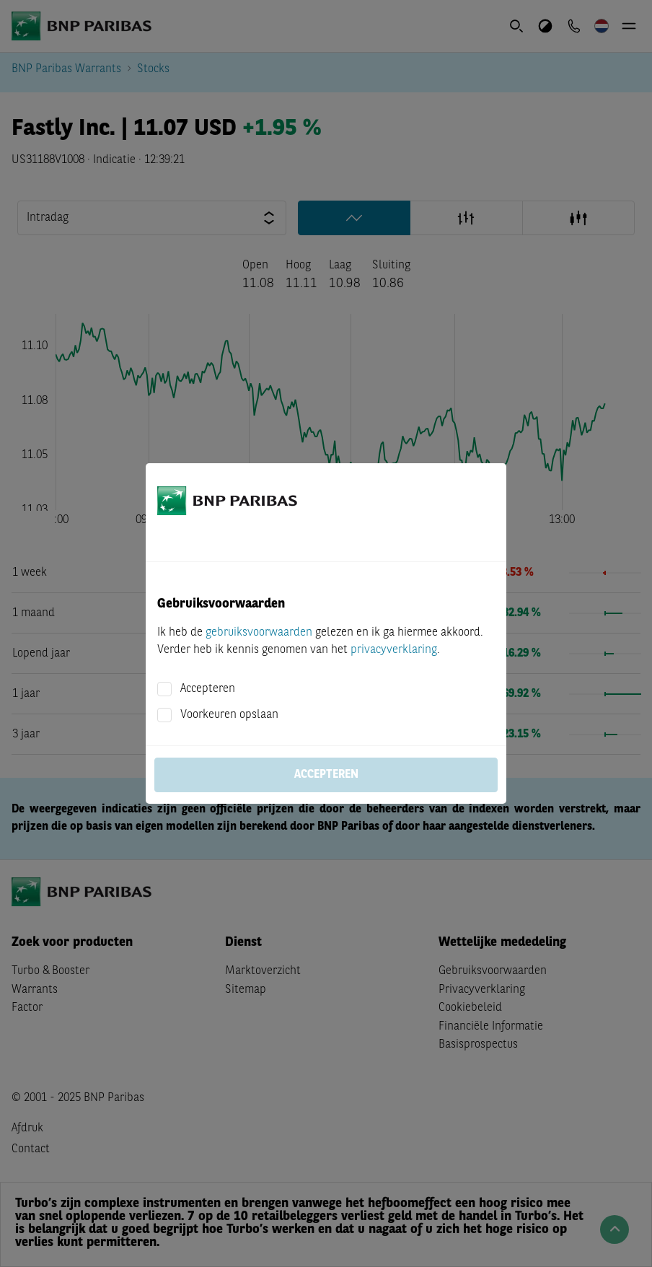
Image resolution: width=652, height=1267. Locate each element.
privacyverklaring (394, 650)
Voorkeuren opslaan (229, 715)
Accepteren (207, 689)
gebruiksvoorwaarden (259, 633)
